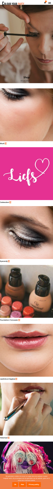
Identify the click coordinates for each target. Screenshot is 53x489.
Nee (22, 484)
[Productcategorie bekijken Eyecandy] (26, 235)
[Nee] (50, 481)
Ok (15, 484)
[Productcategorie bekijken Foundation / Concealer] (26, 293)
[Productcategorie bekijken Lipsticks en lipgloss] (26, 352)
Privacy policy (34, 484)
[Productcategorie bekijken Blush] (26, 117)
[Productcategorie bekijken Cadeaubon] (26, 176)
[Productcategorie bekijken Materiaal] (26, 411)
